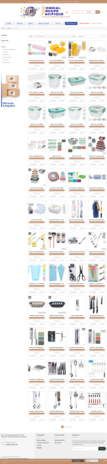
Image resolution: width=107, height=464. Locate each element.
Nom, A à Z (91, 36)
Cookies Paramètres (78, 460)
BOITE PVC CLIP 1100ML (57, 92)
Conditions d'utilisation (43, 442)
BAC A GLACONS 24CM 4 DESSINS (37, 60)
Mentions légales (41, 440)
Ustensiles (6, 62)
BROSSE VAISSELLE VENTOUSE (77, 251)
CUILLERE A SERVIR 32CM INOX (57, 411)
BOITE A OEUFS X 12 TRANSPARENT (37, 92)
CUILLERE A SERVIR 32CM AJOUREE (37, 411)
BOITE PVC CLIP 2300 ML (57, 124)
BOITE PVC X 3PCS (56, 156)
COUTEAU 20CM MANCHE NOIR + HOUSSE (97, 315)
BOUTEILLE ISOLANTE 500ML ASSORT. (97, 220)
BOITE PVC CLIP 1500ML (97, 92)
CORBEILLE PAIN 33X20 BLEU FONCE (57, 315)
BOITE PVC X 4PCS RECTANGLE (97, 156)
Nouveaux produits (60, 440)
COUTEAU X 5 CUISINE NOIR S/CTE (37, 379)
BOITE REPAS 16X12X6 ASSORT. (97, 188)
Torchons (6, 60)
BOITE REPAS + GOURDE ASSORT (77, 188)
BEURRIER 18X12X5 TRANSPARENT (97, 60)
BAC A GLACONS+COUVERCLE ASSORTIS (77, 60)
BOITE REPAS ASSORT (36, 220)
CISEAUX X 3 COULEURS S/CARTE (97, 283)
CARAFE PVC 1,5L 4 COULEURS (36, 283)
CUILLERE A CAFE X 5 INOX (77, 379)
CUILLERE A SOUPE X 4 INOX (77, 411)
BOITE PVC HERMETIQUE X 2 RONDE (37, 156)
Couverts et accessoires (9, 49)
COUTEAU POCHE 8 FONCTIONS (57, 347)
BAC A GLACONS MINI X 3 (56, 60)
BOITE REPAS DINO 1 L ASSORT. (57, 220)
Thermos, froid (7, 57)
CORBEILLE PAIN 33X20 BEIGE (36, 315)
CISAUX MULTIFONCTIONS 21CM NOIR (77, 283)
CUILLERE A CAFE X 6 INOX (97, 379)
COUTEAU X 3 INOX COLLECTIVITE (77, 347)
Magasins (39, 447)
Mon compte (58, 442)
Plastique (6, 54)
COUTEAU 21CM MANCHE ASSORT (37, 347)
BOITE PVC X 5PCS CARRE (36, 188)
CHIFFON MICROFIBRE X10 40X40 (57, 283)
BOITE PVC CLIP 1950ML (37, 124)
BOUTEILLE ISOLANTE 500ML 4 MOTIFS (77, 220)
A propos (39, 445)
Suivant (71, 426)
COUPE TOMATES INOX (77, 315)
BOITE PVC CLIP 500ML (97, 124)
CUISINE (4, 35)
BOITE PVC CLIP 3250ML (77, 124)
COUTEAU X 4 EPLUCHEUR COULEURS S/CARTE (97, 347)
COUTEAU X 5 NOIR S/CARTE (57, 379)
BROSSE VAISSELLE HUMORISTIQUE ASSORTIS (57, 251)
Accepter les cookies (92, 460)
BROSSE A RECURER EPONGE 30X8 (37, 251)
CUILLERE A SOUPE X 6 (97, 411)
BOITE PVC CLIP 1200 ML (77, 92)
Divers (5, 52)
